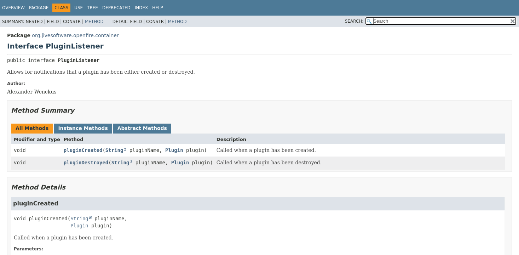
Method (94, 21)
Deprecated (116, 7)
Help (157, 7)
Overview (13, 7)
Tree (92, 7)
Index (141, 7)
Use (78, 7)
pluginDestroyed (86, 162)
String (114, 150)
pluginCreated (83, 150)
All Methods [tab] (32, 128)
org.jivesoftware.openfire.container (75, 35)
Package (38, 7)
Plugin (174, 150)
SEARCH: (354, 21)
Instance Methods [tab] (83, 128)
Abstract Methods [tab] (142, 128)
